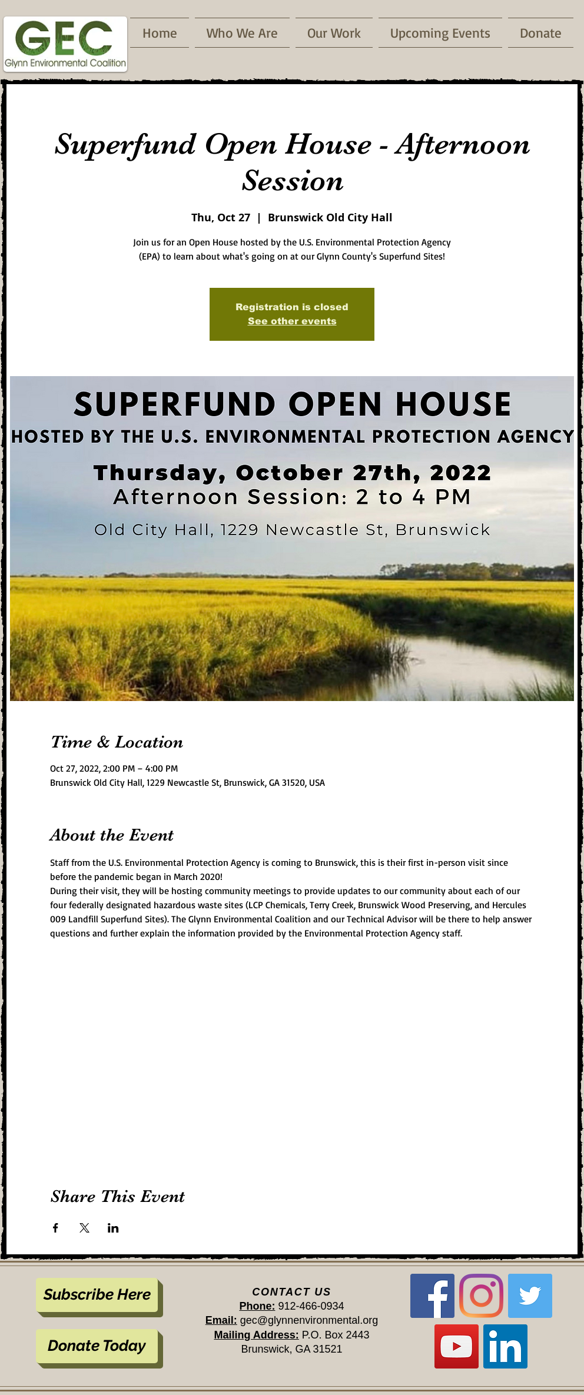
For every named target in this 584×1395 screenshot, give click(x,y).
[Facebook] (432, 1296)
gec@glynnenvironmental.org (309, 1320)
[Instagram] (481, 1296)
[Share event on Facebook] (55, 1228)
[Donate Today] (97, 1346)
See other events (292, 321)
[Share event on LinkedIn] (113, 1228)
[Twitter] (530, 1296)
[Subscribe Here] (97, 1295)
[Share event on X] (84, 1228)
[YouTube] (456, 1346)
